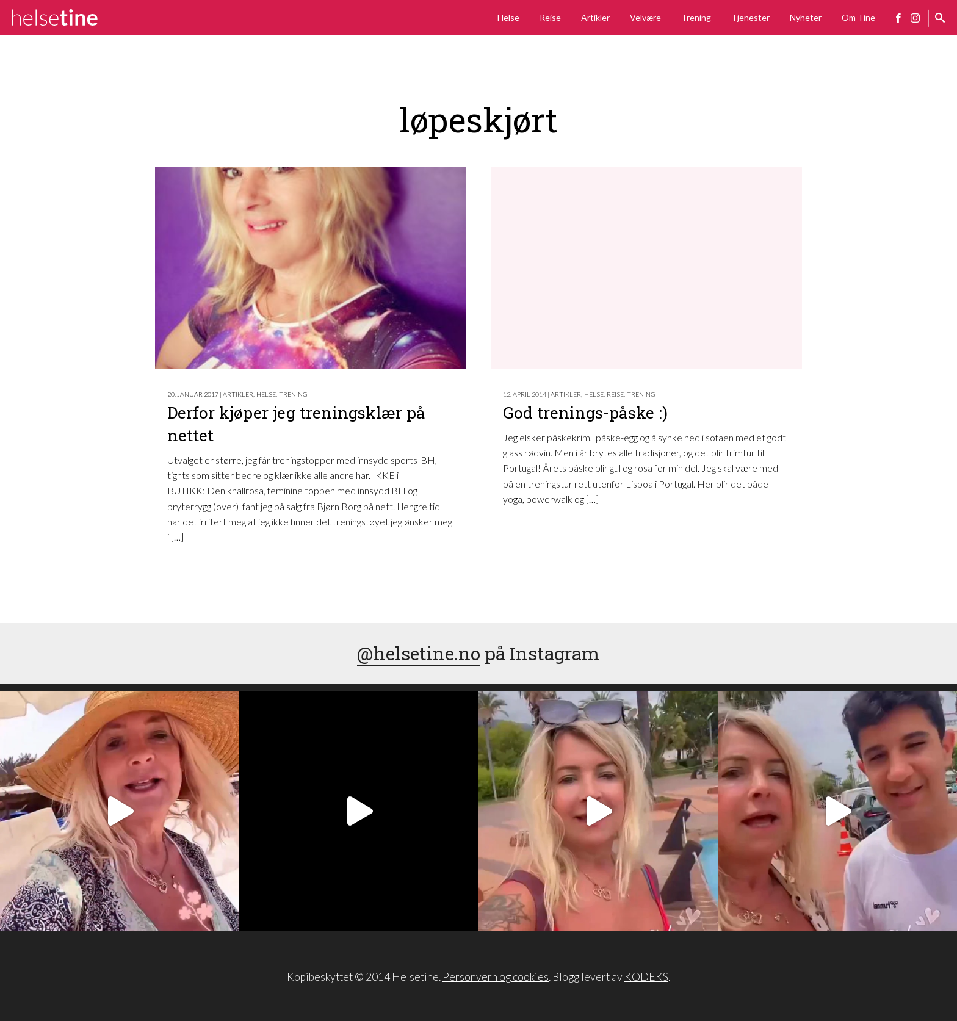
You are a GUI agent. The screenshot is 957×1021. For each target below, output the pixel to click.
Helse (508, 17)
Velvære (645, 17)
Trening (696, 17)
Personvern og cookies (495, 976)
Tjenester (750, 17)
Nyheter (806, 17)
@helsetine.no (418, 653)
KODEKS (646, 976)
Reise (550, 17)
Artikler (595, 17)
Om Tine (858, 17)
